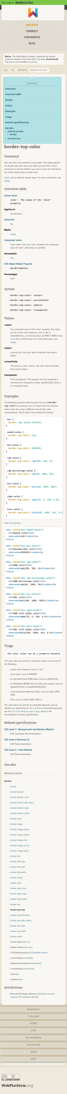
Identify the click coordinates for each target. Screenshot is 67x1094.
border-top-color (39, 70)
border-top (15, 904)
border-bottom (17, 791)
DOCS (5, 70)
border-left (15, 856)
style (17, 974)
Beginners (33, 1009)
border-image (16, 824)
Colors (7, 177)
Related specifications (17, 122)
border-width (16, 936)
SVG (33, 1059)
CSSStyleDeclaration (38, 952)
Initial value (10, 195)
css (12, 70)
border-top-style (17, 925)
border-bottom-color (19, 797)
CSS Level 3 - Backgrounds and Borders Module (29, 729)
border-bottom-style (19, 808)
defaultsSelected (33, 963)
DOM (34, 1052)
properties (22, 70)
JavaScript (33, 1044)
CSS (33, 1030)
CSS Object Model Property (18, 263)
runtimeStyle (28, 968)
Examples (10, 111)
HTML (33, 1023)
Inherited (9, 219)
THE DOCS (32, 25)
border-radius (16, 877)
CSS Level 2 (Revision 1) (16, 739)
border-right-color (18, 888)
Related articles (15, 131)
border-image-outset (19, 829)
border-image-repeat (19, 834)
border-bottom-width (20, 813)
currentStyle (27, 958)
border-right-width (18, 899)
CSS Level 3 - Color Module (18, 749)
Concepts (33, 1016)
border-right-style (18, 893)
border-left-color (17, 861)
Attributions (14, 138)
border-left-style (17, 866)
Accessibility (33, 1037)
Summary (10, 89)
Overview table (13, 94)
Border (13, 134)
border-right (16, 883)
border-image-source (19, 845)
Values (8, 105)
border (13, 786)
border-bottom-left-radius (22, 802)
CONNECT (32, 31)
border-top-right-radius (20, 920)
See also (9, 128)
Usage (8, 117)
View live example (12, 523)
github (34, 61)
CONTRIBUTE (32, 37)
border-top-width (18, 931)
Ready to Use (24, 2)
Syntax (9, 100)
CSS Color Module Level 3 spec (26, 711)
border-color (16, 818)
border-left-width (18, 872)
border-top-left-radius (20, 915)
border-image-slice (18, 840)
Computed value (13, 240)
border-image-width (19, 850)
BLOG (32, 43)
